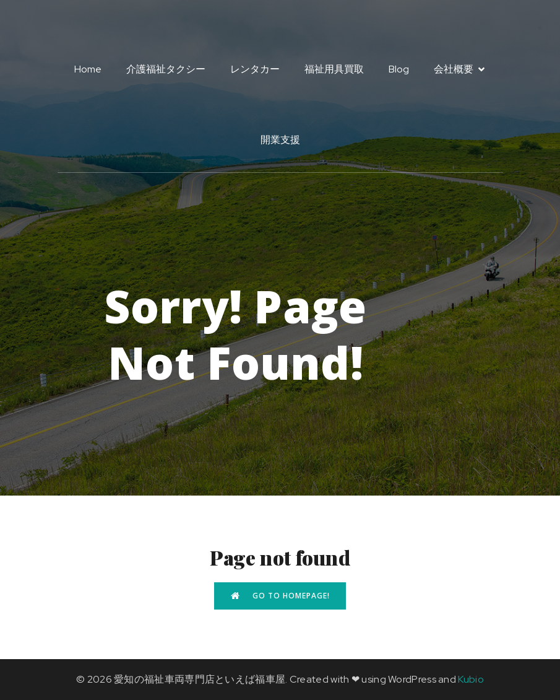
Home (87, 69)
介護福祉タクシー (165, 69)
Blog (399, 69)
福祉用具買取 (334, 69)
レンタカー (255, 69)
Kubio (471, 679)
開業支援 (280, 139)
